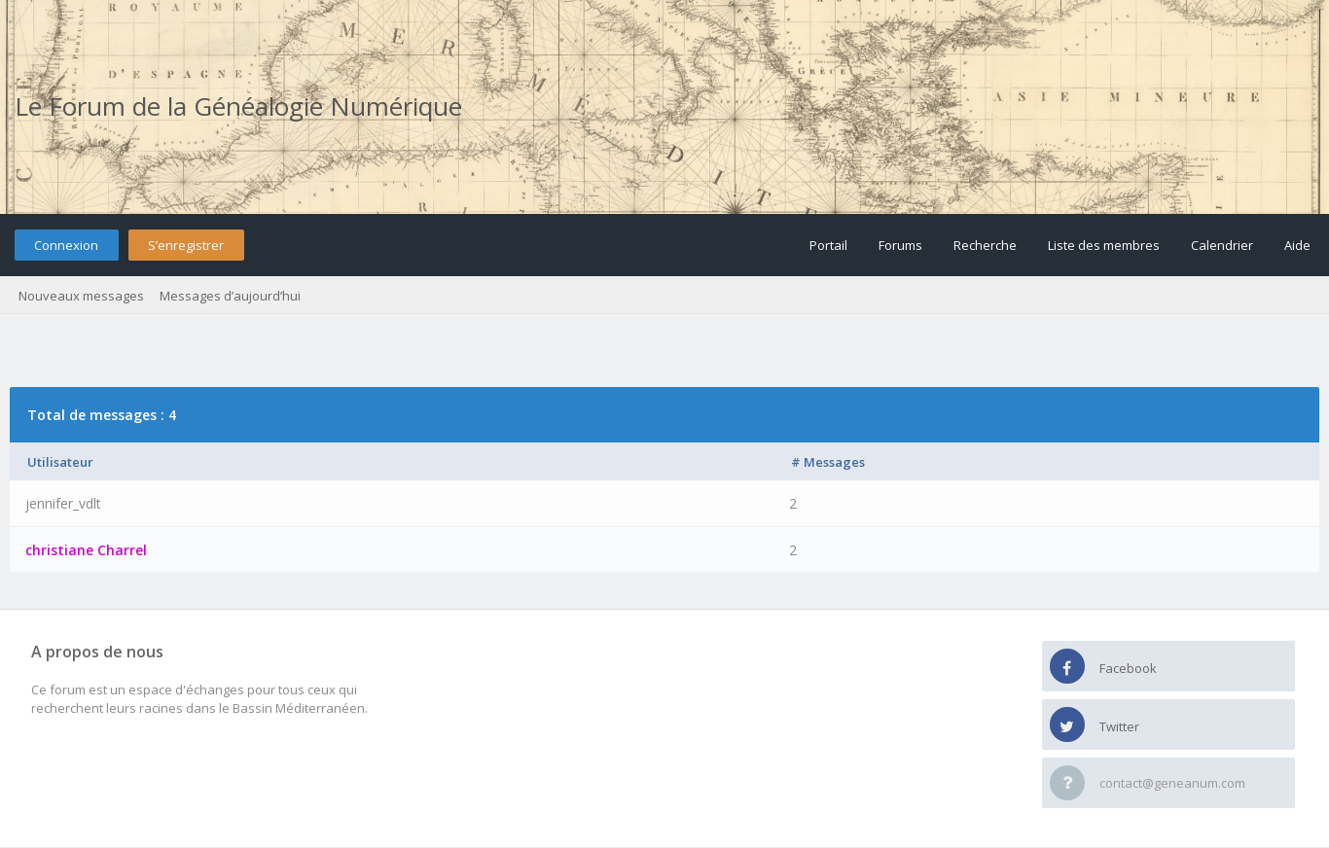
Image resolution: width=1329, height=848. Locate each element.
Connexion (66, 245)
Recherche (985, 245)
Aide (1297, 245)
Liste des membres (1104, 245)
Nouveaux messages (81, 295)
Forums (900, 245)
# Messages (828, 462)
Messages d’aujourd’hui (230, 295)
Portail (828, 245)
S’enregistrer (186, 245)
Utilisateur (60, 462)
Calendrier (1222, 245)
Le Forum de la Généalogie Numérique (238, 106)
